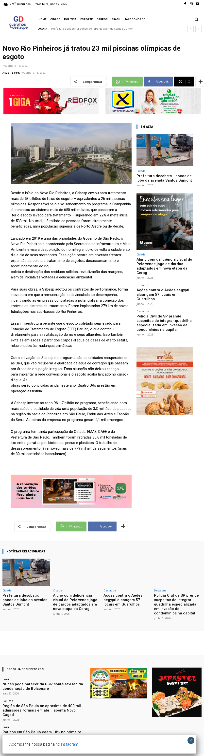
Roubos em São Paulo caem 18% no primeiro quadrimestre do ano (42, 717)
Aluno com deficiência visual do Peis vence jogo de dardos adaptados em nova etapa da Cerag (164, 261)
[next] (198, 29)
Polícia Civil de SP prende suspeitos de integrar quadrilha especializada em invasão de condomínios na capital (164, 303)
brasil (6, 672)
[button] (196, 19)
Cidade (141, 170)
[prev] (190, 29)
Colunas (7, 691)
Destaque (142, 275)
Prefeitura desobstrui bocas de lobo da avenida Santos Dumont (92, 28)
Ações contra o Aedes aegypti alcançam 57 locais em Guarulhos (163, 282)
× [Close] (190, 740)
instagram (69, 744)
